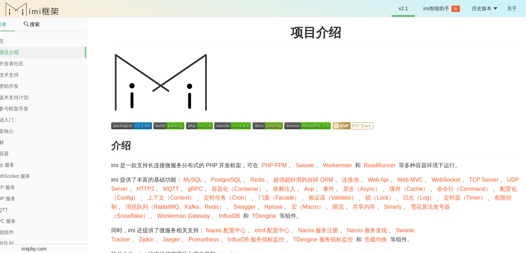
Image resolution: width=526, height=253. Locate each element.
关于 (512, 8)
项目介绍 (316, 32)
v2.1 (403, 8)
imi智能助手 (441, 9)
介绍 (121, 145)
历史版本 (485, 9)
